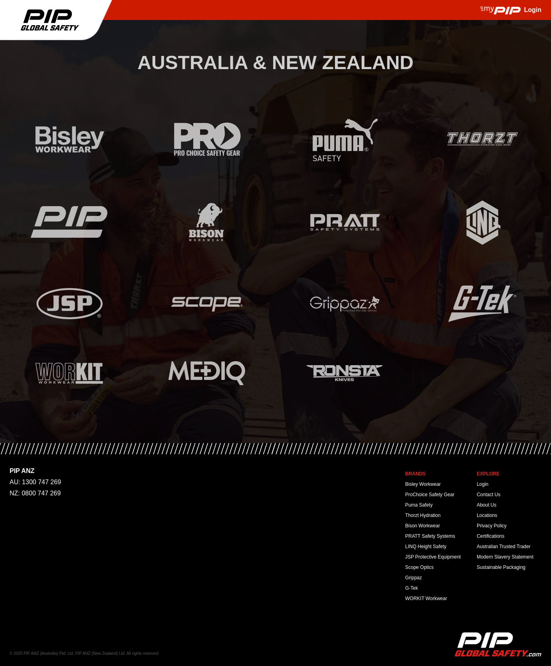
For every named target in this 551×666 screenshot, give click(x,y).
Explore (488, 474)
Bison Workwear (422, 526)
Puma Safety (419, 505)
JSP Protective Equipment (433, 557)
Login (482, 484)
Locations (487, 515)
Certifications (490, 536)
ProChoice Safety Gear (429, 494)
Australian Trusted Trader (504, 546)
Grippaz (413, 578)
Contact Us (488, 494)
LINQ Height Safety (425, 546)
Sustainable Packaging (501, 567)
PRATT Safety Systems (430, 536)
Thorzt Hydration (423, 515)
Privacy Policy (492, 526)
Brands (415, 474)
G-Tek (411, 588)
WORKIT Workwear (426, 598)
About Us (486, 505)
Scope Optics (419, 567)
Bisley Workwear (423, 484)
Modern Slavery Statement (505, 557)
